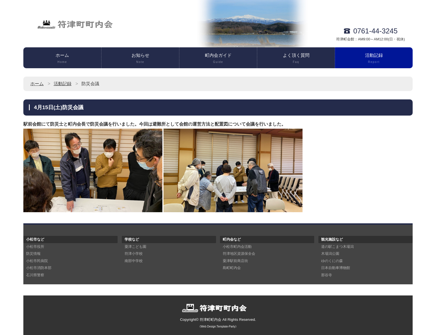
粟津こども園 (135, 246)
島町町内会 (232, 268)
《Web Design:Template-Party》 (218, 326)
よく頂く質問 (296, 59)
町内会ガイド (218, 59)
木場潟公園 (330, 253)
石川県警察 (35, 275)
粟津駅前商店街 (235, 261)
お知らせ (140, 59)
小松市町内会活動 (237, 246)
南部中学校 (134, 261)
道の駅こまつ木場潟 (337, 246)
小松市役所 (35, 246)
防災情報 (33, 253)
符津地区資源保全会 (239, 253)
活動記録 (374, 59)
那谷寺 (326, 275)
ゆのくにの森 (332, 261)
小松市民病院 (37, 261)
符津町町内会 (210, 319)
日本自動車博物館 (335, 268)
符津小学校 (134, 253)
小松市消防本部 (38, 268)
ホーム (62, 59)
